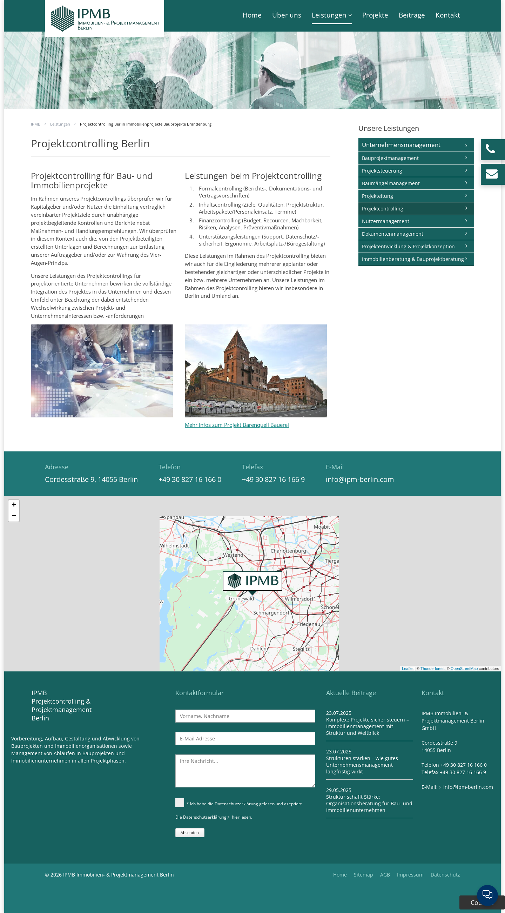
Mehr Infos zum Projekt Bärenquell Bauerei (237, 424)
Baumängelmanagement (391, 183)
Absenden (190, 832)
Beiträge (412, 15)
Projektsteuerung (382, 170)
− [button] (14, 516)
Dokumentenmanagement (392, 233)
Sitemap (363, 874)
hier (236, 817)
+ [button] (14, 505)
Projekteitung (377, 196)
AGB (385, 874)
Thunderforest (432, 668)
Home (252, 15)
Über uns (286, 15)
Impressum (410, 874)
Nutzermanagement (385, 221)
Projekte (375, 15)
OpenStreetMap (464, 668)
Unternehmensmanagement (401, 145)
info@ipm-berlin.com (360, 479)
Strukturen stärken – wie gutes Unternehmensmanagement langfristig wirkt (362, 765)
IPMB (35, 124)
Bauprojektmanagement (390, 158)
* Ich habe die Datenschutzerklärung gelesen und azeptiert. (239, 803)
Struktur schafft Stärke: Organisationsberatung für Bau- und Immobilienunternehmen (369, 803)
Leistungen (329, 15)
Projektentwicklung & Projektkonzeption (408, 246)
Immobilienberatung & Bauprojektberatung (413, 259)
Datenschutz (445, 874)
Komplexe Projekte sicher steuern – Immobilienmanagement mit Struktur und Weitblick (367, 726)
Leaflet (407, 668)
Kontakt (448, 15)
